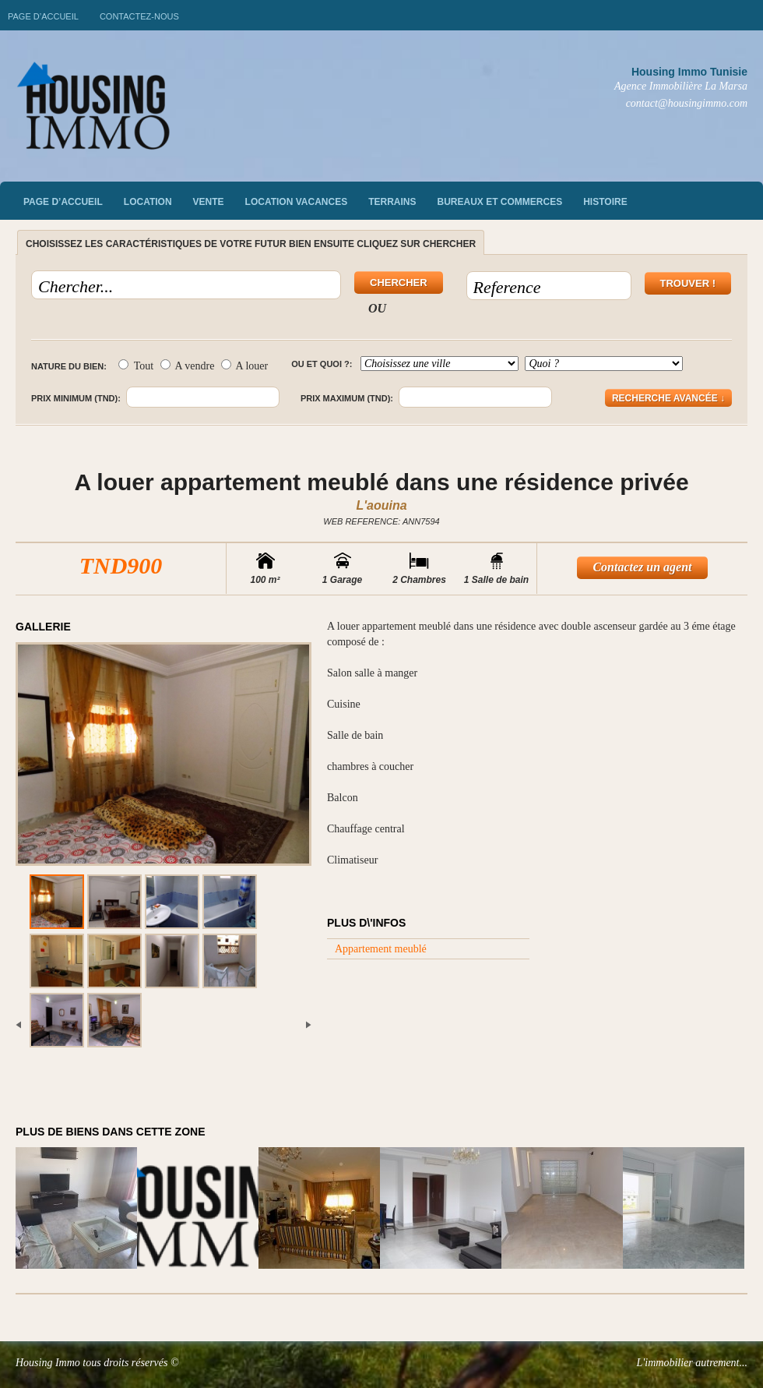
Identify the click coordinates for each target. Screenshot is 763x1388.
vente (208, 201)
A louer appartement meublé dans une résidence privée (381, 482)
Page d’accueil (43, 16)
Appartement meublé (381, 949)
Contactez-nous (139, 16)
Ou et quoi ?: (321, 364)
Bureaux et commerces (500, 201)
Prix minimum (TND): (76, 398)
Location (148, 201)
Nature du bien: (69, 366)
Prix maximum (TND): (347, 398)
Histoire (605, 201)
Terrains (392, 201)
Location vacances (296, 201)
